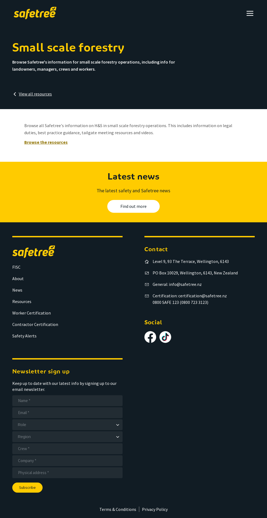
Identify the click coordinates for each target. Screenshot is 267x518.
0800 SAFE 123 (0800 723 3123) (180, 302)
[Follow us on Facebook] (150, 337)
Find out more (133, 206)
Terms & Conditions (117, 509)
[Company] (67, 460)
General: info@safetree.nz (177, 284)
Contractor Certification (35, 324)
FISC (16, 267)
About (18, 278)
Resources (21, 301)
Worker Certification (31, 313)
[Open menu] (250, 13)
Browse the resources (46, 142)
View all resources (35, 94)
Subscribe (27, 487)
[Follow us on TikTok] (165, 337)
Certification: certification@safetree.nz (190, 295)
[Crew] (67, 448)
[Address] (67, 472)
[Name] (67, 400)
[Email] (67, 412)
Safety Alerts (24, 336)
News (17, 290)
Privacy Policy (155, 509)
